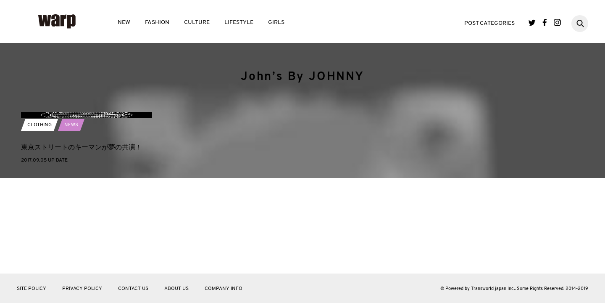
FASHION (157, 22)
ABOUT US (176, 288)
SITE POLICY (31, 288)
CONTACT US (133, 288)
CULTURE (197, 22)
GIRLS (276, 22)
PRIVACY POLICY (82, 288)
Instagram (557, 22)
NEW (124, 22)
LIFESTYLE (238, 22)
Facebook (544, 22)
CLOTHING (39, 213)
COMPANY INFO (223, 288)
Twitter (532, 22)
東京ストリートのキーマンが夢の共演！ (81, 235)
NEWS (71, 213)
